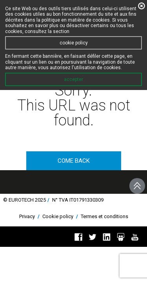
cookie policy (74, 43)
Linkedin (107, 237)
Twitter (92, 237)
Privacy (27, 216)
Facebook (78, 237)
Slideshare (121, 237)
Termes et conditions (104, 216)
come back (74, 160)
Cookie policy (57, 216)
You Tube (135, 237)
